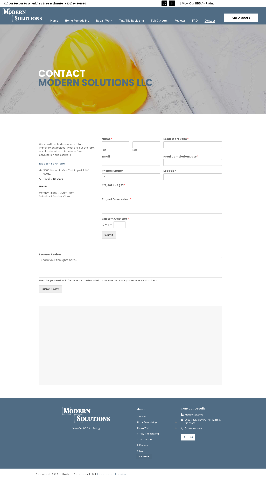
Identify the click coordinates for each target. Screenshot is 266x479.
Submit (108, 235)
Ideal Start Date (176, 139)
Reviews (179, 20)
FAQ (195, 20)
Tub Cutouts (159, 20)
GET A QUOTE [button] (241, 17)
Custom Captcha (115, 219)
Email (107, 157)
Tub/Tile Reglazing (131, 20)
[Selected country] (104, 177)
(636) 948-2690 (53, 178)
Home (54, 20)
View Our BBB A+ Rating (86, 428)
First (104, 150)
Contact (210, 20)
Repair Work (104, 20)
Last (134, 150)
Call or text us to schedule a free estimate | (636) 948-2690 (45, 4)
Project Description (116, 199)
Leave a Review (50, 254)
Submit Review (50, 289)
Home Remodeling (77, 20)
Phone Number (112, 171)
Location (169, 171)
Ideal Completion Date (180, 157)
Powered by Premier (111, 474)
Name (107, 139)
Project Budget (113, 185)
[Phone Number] (131, 176)
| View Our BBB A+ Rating (197, 3)
